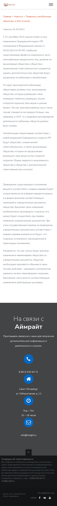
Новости (18, 16)
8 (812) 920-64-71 (28, 371)
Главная (7, 16)
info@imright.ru (28, 435)
